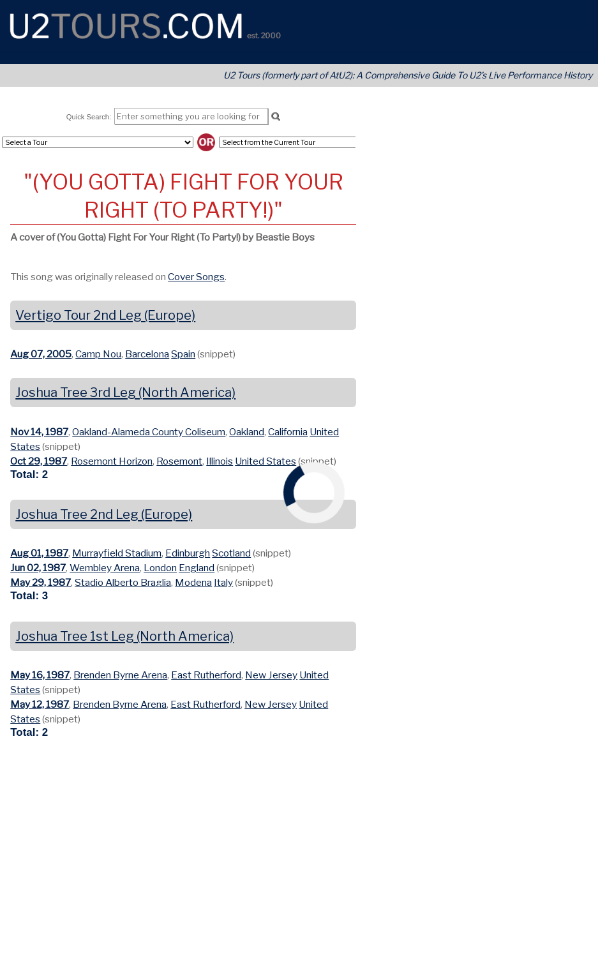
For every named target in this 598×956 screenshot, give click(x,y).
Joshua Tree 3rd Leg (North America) (125, 392)
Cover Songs (196, 277)
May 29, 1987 (40, 582)
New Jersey (271, 675)
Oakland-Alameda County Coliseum (148, 432)
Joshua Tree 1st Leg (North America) (124, 636)
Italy (223, 582)
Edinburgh (187, 553)
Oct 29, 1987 (38, 461)
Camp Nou (98, 354)
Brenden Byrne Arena (120, 675)
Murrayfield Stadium (116, 553)
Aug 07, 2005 (40, 354)
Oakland (246, 432)
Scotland (231, 553)
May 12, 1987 (39, 704)
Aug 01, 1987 (39, 553)
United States (265, 461)
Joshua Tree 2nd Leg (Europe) (103, 514)
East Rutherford (206, 675)
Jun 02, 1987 (38, 568)
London (160, 568)
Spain (183, 354)
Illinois (219, 461)
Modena (193, 582)
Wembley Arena (105, 568)
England (196, 568)
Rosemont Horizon (112, 461)
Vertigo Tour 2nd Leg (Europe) (105, 315)
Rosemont (179, 461)
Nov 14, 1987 (39, 432)
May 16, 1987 (40, 675)
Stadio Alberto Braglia (123, 582)
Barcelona (147, 354)
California (288, 432)
